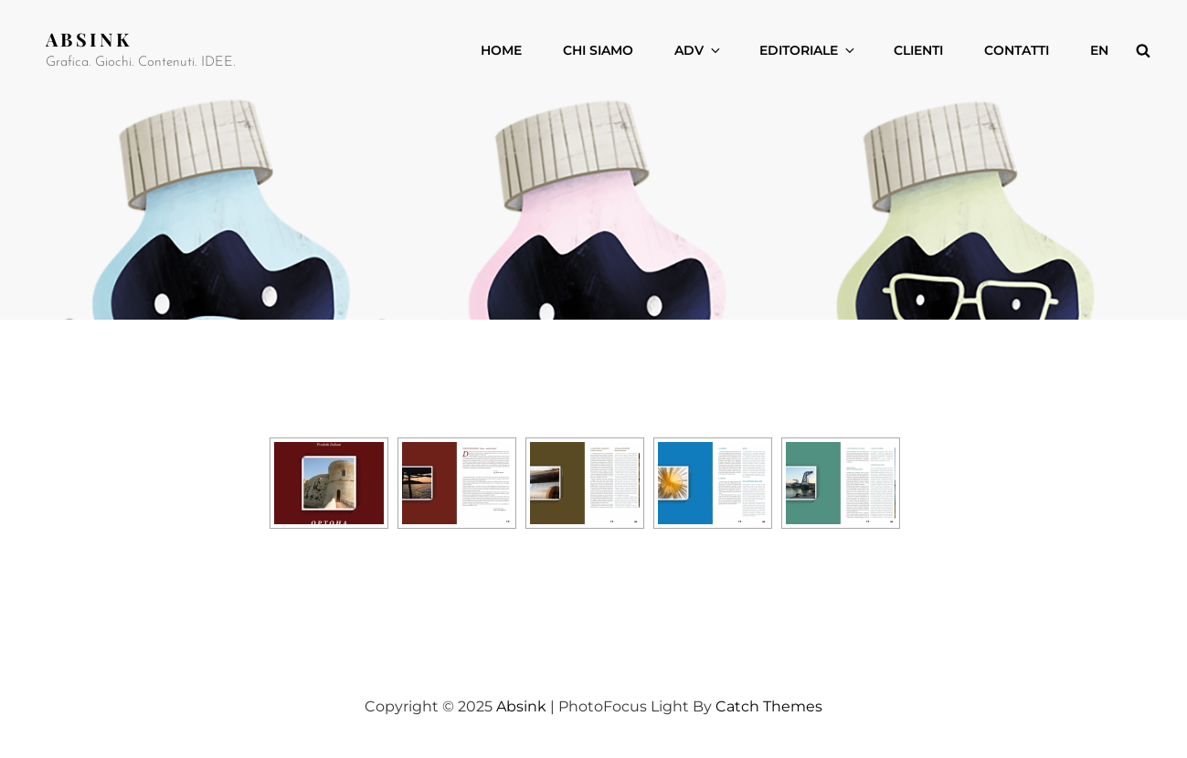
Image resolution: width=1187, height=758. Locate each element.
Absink (89, 38)
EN (1099, 50)
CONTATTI (1016, 50)
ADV (698, 50)
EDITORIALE (808, 50)
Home (501, 50)
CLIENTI (918, 50)
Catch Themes (768, 706)
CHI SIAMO (598, 50)
